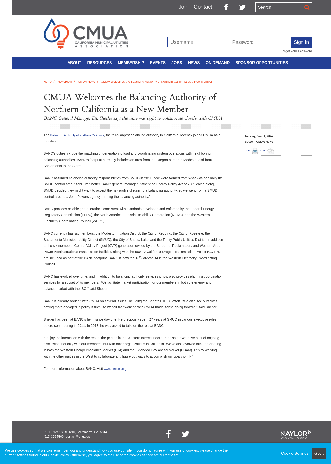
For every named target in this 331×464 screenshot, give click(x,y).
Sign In (301, 42)
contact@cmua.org (78, 436)
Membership (131, 63)
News (194, 63)
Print (248, 150)
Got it (319, 453)
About (74, 63)
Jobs (176, 63)
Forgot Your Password (296, 51)
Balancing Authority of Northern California (77, 135)
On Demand (218, 63)
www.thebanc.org (115, 369)
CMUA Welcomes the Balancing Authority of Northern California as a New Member (156, 81)
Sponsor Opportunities (261, 63)
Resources (99, 63)
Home (48, 81)
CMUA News (86, 81)
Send (267, 150)
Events (158, 63)
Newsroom (65, 81)
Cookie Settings (295, 453)
